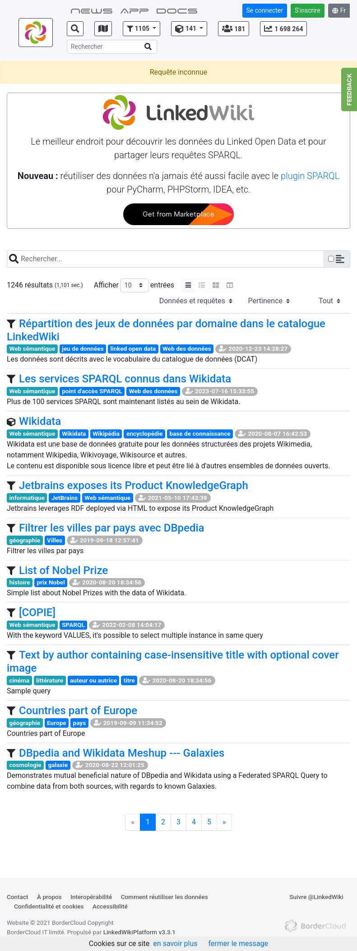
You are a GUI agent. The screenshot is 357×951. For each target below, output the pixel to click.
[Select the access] (323, 301)
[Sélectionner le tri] (268, 301)
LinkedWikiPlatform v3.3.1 (139, 932)
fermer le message (238, 943)
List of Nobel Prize (63, 570)
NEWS (91, 10)
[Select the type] (195, 301)
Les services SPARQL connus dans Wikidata (125, 378)
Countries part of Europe (78, 710)
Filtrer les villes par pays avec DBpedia (111, 528)
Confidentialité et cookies (49, 906)
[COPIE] (37, 612)
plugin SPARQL (310, 175)
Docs (177, 10)
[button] (141, 28)
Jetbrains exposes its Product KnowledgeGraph (133, 485)
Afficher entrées (134, 285)
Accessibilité (110, 906)
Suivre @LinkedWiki (316, 896)
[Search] (112, 47)
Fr (339, 10)
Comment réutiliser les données (164, 896)
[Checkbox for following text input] (331, 259)
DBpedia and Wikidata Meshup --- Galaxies (121, 753)
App (134, 10)
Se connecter (264, 10)
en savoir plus (175, 943)
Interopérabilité (91, 896)
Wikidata (40, 421)
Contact (17, 896)
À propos (49, 896)
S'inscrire (307, 10)
